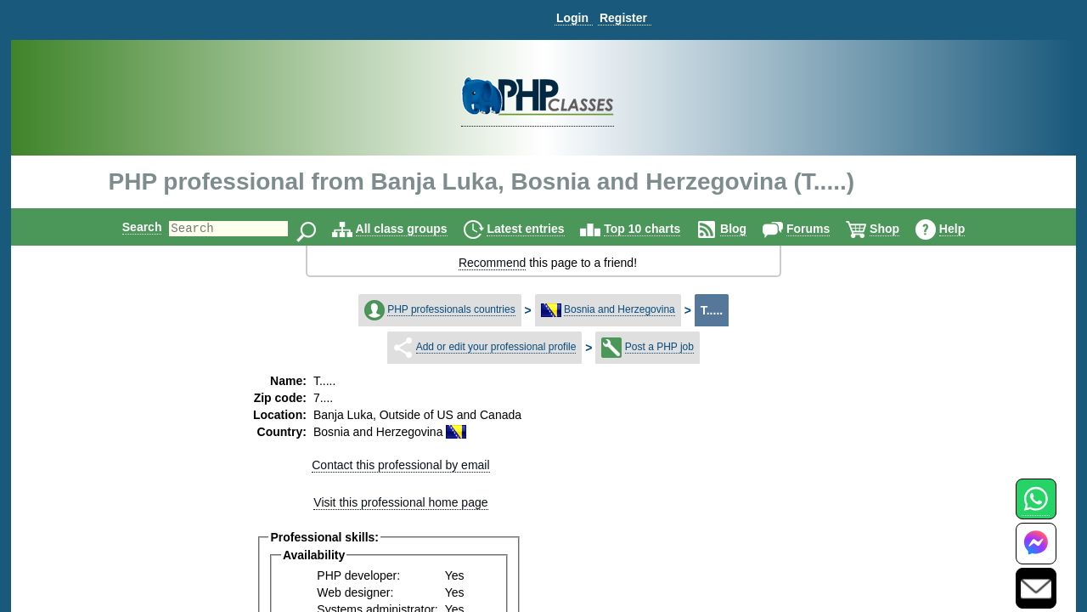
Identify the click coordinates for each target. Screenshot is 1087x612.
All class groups (416, 228)
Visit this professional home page (400, 502)
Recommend (492, 262)
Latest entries (539, 228)
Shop (899, 228)
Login (572, 18)
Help (966, 228)
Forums (822, 228)
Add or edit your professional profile (496, 347)
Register (623, 18)
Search (128, 227)
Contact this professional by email (400, 465)
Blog (748, 228)
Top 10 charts (656, 228)
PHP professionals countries (451, 309)
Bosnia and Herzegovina (619, 309)
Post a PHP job (659, 347)
